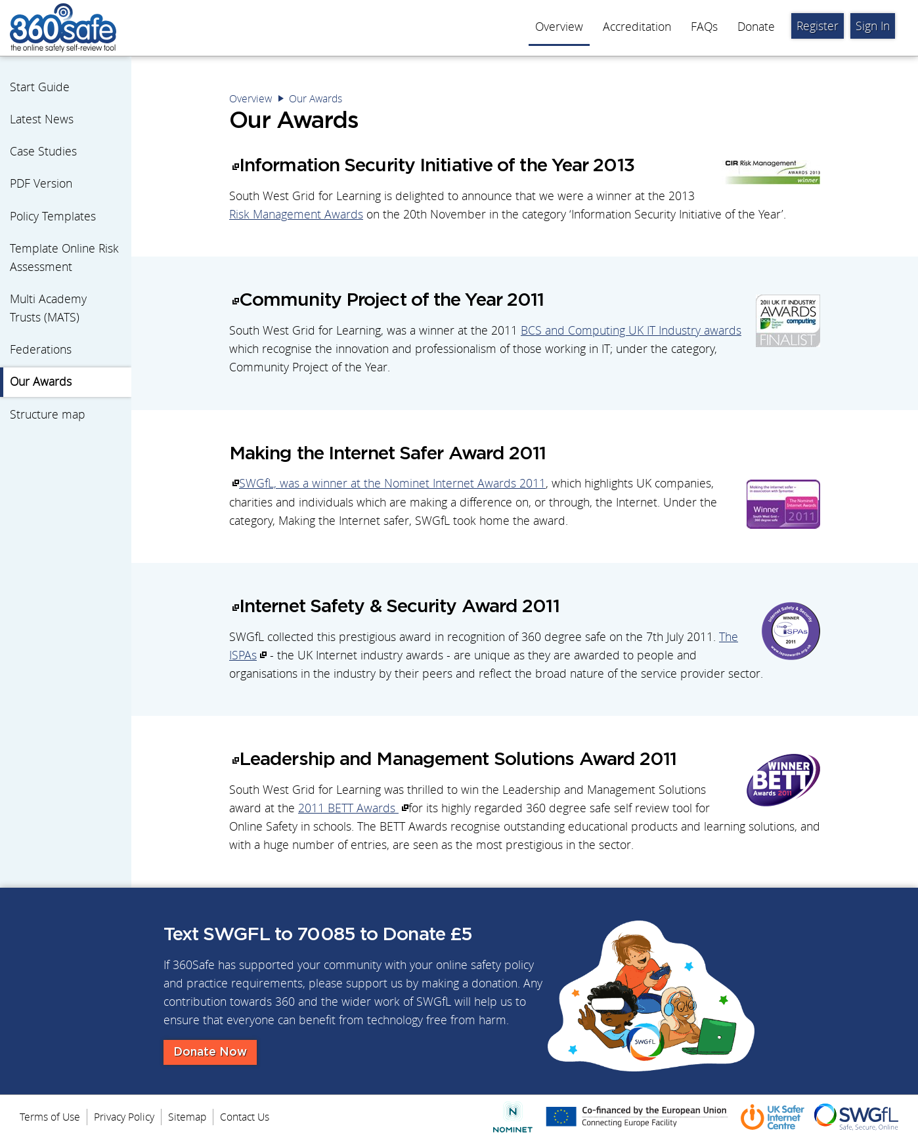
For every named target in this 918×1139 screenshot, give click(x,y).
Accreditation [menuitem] (637, 26)
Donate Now (210, 1052)
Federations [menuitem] (41, 349)
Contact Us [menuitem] (244, 1116)
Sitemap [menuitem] (187, 1116)
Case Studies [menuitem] (43, 151)
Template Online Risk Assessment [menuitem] (64, 257)
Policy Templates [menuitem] (53, 216)
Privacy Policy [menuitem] (124, 1116)
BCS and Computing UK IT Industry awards (631, 330)
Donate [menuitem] (756, 26)
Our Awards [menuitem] (41, 381)
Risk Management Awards (296, 214)
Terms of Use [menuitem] (50, 1116)
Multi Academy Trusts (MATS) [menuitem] (48, 308)
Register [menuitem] (818, 25)
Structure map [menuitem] (47, 414)
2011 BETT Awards (348, 808)
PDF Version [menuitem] (41, 183)
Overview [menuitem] (559, 26)
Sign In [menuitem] (873, 25)
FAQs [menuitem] (704, 26)
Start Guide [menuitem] (40, 86)
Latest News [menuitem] (42, 119)
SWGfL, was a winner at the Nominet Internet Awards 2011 (392, 483)
